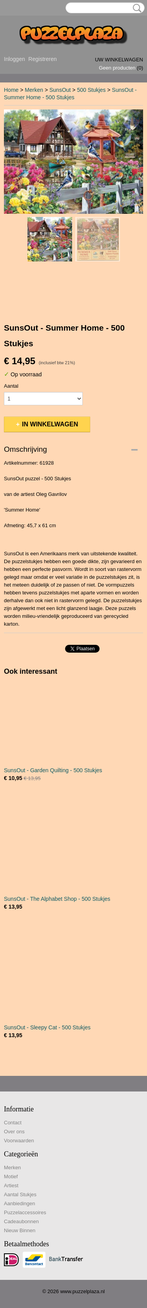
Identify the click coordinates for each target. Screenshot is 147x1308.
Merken (34, 90)
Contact (13, 1122)
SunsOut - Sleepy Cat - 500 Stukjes (47, 1027)
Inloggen (14, 59)
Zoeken (136, 8)
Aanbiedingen (19, 1203)
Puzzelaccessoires (25, 1212)
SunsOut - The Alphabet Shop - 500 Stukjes (57, 899)
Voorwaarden (19, 1140)
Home (11, 90)
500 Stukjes (91, 90)
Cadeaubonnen (21, 1221)
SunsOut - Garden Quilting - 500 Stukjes (53, 770)
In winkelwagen (50, 424)
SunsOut (60, 90)
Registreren (42, 59)
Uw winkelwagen (119, 60)
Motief (11, 1176)
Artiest (11, 1185)
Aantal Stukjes (20, 1194)
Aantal (11, 386)
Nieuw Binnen (19, 1230)
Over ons (14, 1131)
